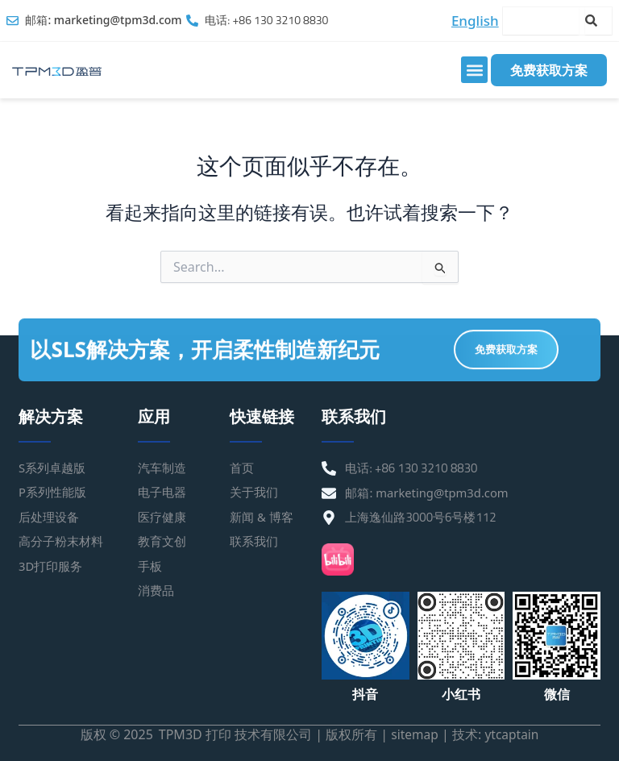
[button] (474, 69)
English (475, 20)
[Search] (598, 21)
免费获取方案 (549, 70)
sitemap (413, 734)
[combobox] (541, 21)
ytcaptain (512, 734)
